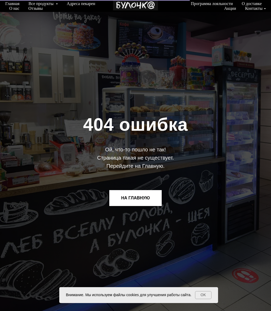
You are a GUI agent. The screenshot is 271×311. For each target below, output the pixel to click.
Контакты (254, 8)
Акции (230, 8)
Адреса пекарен (81, 3)
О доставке (252, 3)
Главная (12, 3)
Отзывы (35, 8)
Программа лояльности (212, 3)
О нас (14, 8)
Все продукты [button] (42, 3)
